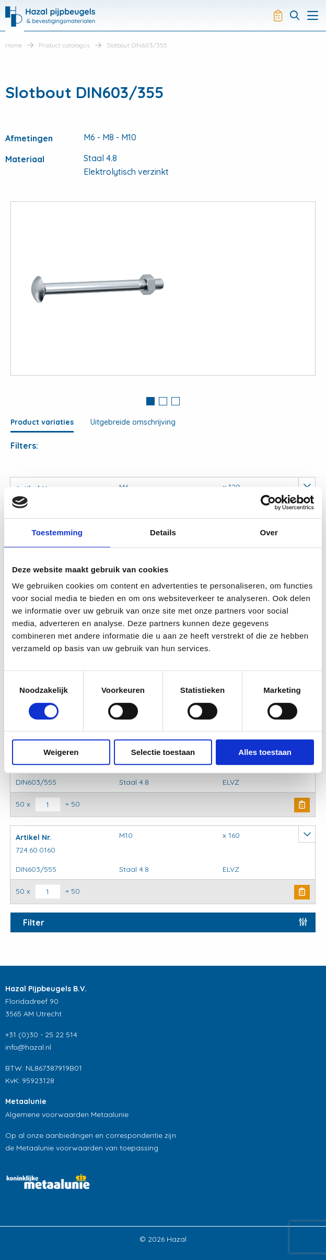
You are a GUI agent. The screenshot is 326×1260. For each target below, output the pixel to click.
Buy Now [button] (302, 805)
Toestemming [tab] (57, 532)
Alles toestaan (265, 752)
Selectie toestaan (163, 752)
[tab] (150, 402)
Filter (33, 922)
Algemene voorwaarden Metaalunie (67, 1114)
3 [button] (175, 401)
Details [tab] (163, 532)
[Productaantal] (47, 804)
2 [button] (163, 401)
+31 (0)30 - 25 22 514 (41, 1034)
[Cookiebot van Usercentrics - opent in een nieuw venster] (268, 502)
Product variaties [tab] (42, 422)
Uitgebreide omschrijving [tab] (133, 422)
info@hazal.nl (28, 1047)
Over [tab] (269, 532)
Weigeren (60, 752)
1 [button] (150, 401)
